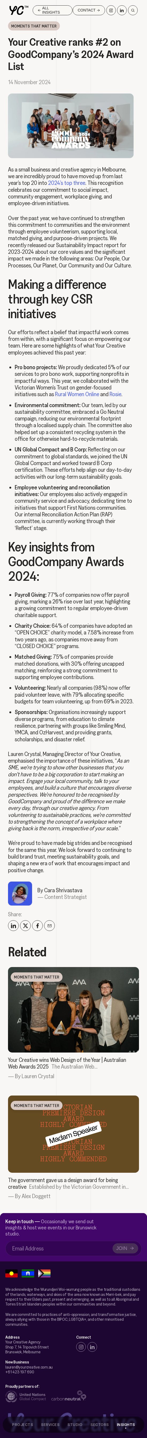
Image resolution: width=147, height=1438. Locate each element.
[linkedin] (92, 1346)
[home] (19, 10)
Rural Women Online (77, 394)
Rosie (115, 394)
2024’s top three (66, 182)
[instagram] (81, 1346)
